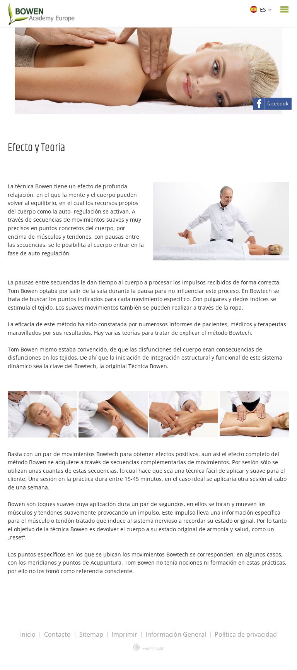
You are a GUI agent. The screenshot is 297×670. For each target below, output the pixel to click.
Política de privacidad (246, 634)
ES (258, 9)
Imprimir (124, 634)
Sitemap (91, 634)
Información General (176, 634)
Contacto (57, 634)
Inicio (28, 634)
